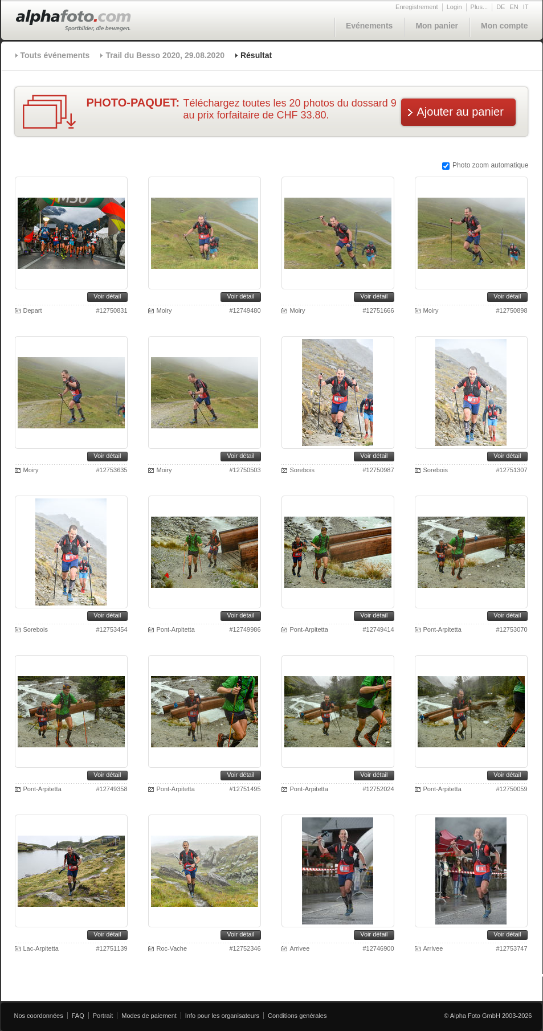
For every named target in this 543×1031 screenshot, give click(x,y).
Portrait (103, 1015)
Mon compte (504, 25)
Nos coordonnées (38, 1015)
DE (500, 6)
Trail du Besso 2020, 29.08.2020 (164, 55)
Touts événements (55, 55)
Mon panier (436, 25)
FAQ (78, 1015)
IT (526, 6)
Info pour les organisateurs (222, 1015)
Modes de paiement (149, 1015)
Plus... (479, 6)
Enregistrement (416, 6)
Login (454, 6)
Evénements (369, 25)
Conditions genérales (297, 1015)
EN (513, 6)
